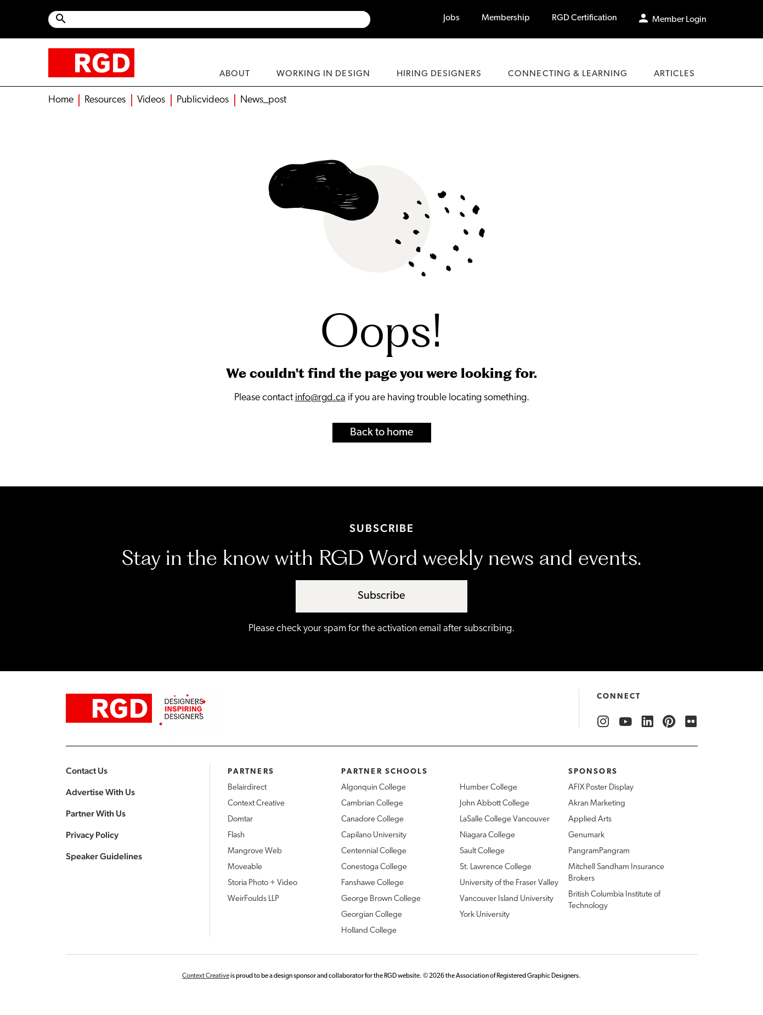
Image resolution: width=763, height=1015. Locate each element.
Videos (151, 100)
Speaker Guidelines (104, 856)
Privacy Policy (92, 835)
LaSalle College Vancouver (505, 819)
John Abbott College (494, 803)
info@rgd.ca (320, 398)
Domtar (240, 819)
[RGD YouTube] (625, 721)
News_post (263, 100)
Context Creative (256, 803)
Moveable (245, 867)
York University (485, 915)
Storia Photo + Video (262, 883)
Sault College (482, 851)
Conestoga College (374, 867)
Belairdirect (247, 788)
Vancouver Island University (506, 899)
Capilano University (373, 835)
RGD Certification (584, 18)
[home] (91, 62)
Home (61, 100)
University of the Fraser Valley (509, 883)
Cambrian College (372, 803)
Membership (506, 18)
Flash (236, 835)
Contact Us (87, 770)
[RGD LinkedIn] (647, 721)
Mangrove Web (255, 851)
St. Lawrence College (496, 867)
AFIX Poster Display (601, 788)
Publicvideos (203, 100)
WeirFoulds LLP (253, 899)
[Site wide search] (209, 19)
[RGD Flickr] (691, 721)
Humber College (488, 788)
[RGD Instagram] (603, 721)
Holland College (369, 931)
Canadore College (372, 819)
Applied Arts (590, 819)
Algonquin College (373, 788)
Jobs (451, 18)
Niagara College (487, 835)
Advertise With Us (100, 792)
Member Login (679, 19)
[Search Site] (219, 19)
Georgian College (371, 915)
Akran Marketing (596, 803)
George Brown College (381, 899)
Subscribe (381, 596)
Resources (105, 100)
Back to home (382, 432)
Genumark (586, 835)
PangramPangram (599, 851)
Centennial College (373, 851)
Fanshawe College (372, 883)
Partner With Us (96, 813)
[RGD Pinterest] (669, 721)
